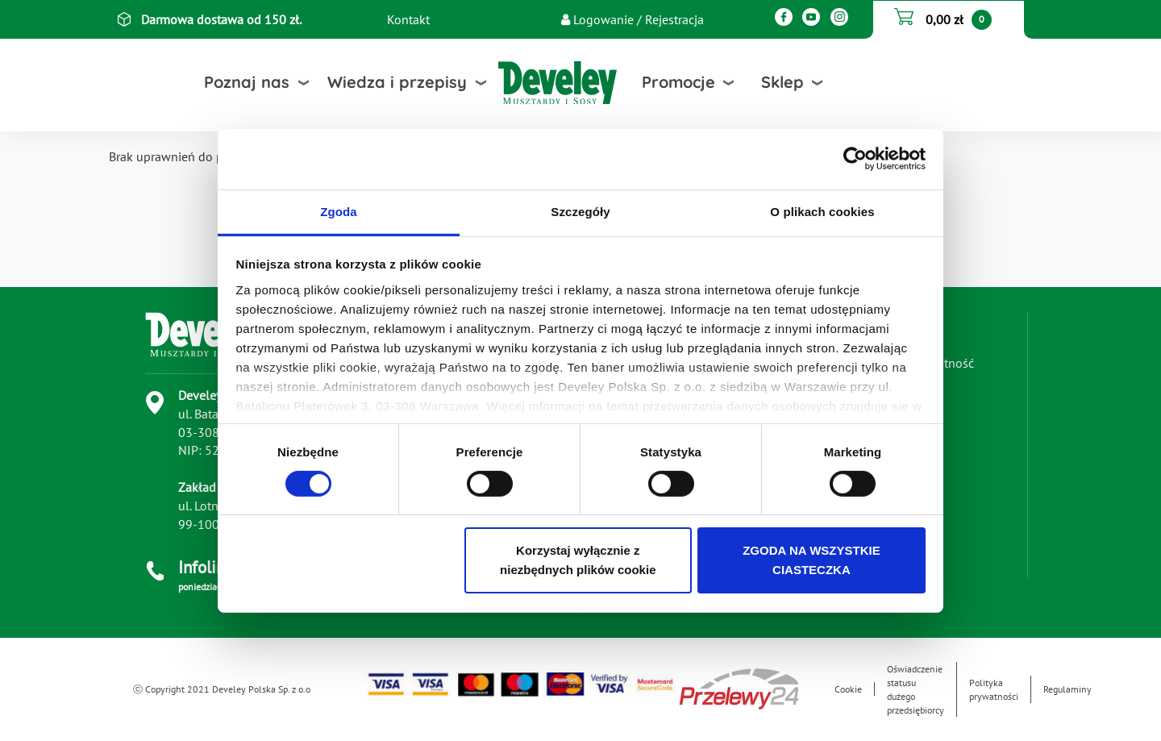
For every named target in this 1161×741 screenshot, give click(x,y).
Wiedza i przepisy (397, 82)
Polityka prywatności (993, 689)
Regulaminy (1067, 689)
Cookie (848, 689)
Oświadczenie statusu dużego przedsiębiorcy (915, 689)
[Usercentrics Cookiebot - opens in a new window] (855, 159)
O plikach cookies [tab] (822, 211)
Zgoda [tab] (338, 211)
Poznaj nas (246, 82)
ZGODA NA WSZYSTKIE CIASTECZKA (811, 560)
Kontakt (408, 19)
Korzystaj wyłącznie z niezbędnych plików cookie (577, 560)
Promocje (678, 82)
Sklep (782, 82)
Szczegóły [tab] (580, 211)
